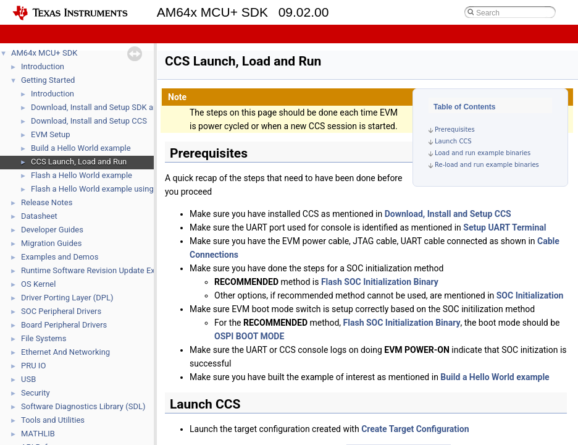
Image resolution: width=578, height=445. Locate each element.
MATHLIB (38, 433)
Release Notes (46, 202)
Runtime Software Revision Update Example (99, 270)
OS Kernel (38, 284)
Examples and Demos (59, 256)
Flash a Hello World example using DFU (100, 188)
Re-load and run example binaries (487, 164)
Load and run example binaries (482, 153)
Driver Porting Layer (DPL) (67, 297)
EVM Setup (50, 134)
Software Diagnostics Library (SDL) (83, 406)
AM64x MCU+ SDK (44, 52)
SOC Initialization (530, 295)
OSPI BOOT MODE (249, 336)
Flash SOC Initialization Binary (379, 282)
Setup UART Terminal (504, 227)
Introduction (42, 66)
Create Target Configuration (415, 429)
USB (28, 379)
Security (35, 392)
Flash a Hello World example (81, 175)
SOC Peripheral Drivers (61, 311)
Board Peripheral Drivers (64, 324)
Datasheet (39, 216)
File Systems (43, 338)
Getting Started (48, 80)
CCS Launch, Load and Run (79, 161)
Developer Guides (52, 229)
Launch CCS (453, 141)
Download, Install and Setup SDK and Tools (107, 107)
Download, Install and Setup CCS (89, 120)
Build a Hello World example (81, 148)
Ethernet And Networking (65, 352)
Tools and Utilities (53, 420)
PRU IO (33, 365)
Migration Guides (51, 243)
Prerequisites (455, 129)
